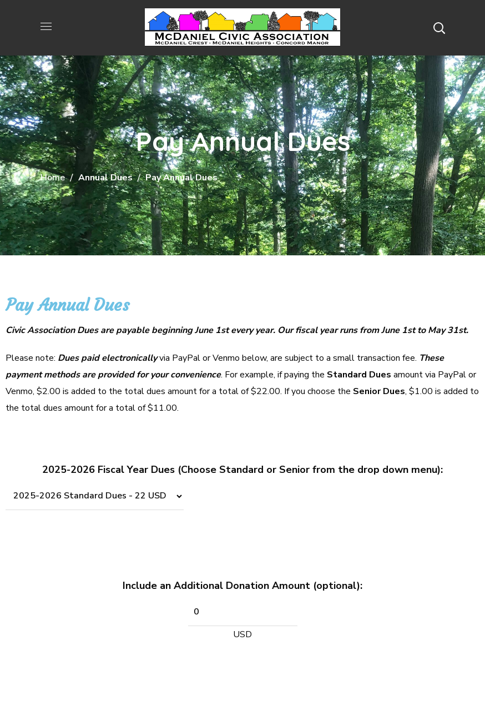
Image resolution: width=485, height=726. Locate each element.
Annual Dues (105, 178)
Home (53, 178)
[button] (438, 28)
